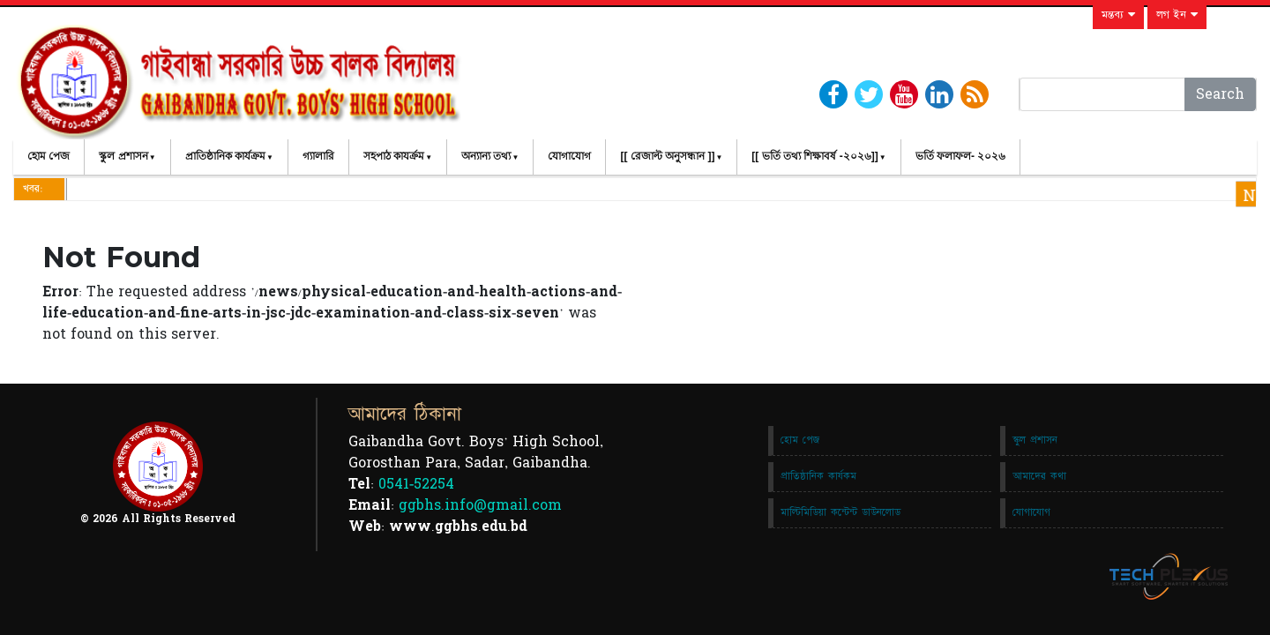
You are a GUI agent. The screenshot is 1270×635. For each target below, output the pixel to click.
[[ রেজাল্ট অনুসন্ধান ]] (667, 156)
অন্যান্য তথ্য (486, 156)
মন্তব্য (1118, 15)
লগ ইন (1177, 15)
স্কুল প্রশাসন (123, 156)
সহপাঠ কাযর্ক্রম (393, 156)
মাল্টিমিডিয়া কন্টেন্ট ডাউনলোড (840, 512)
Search (1220, 94)
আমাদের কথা (1039, 476)
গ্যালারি (318, 156)
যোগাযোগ (569, 156)
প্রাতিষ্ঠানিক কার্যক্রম (225, 156)
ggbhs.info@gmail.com (480, 505)
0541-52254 (416, 484)
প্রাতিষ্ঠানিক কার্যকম (818, 476)
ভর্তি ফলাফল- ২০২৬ (960, 156)
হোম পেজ (48, 156)
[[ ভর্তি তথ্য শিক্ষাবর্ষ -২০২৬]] (814, 156)
